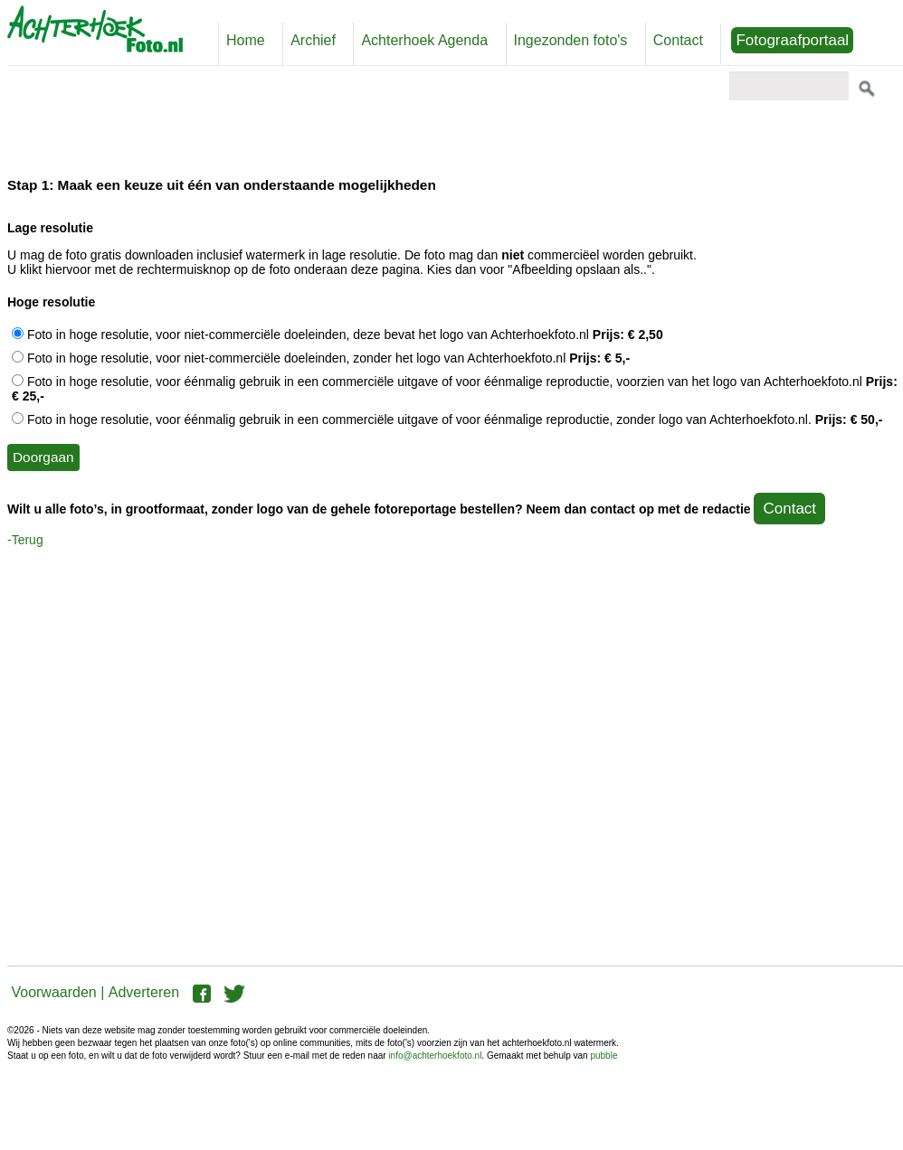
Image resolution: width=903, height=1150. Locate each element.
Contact (678, 40)
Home (245, 40)
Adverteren (144, 992)
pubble (603, 1055)
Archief (313, 40)
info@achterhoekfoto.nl (434, 1055)
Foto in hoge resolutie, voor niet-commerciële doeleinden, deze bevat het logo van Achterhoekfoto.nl (337, 334)
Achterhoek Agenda (424, 40)
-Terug (25, 540)
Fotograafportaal (792, 40)
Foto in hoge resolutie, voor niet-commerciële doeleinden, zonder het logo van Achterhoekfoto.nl (321, 358)
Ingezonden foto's (571, 40)
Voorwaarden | (57, 992)
